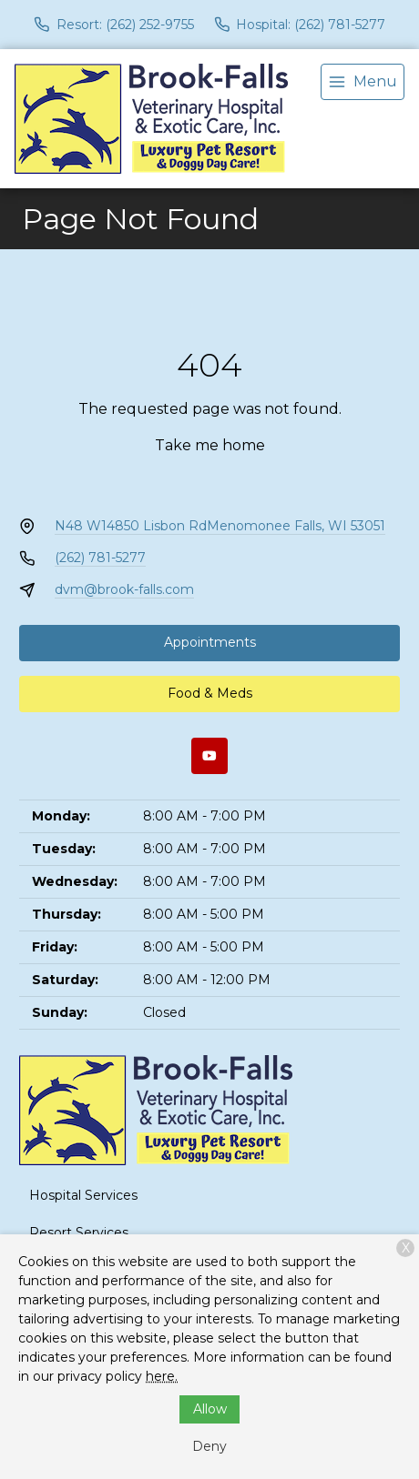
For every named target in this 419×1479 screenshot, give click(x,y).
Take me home (210, 445)
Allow (210, 1409)
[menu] (362, 82)
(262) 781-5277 (100, 557)
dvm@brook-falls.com (124, 589)
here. (162, 1376)
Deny (209, 1446)
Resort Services (78, 1232)
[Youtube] (209, 756)
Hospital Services (83, 1195)
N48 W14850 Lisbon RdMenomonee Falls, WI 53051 (220, 526)
